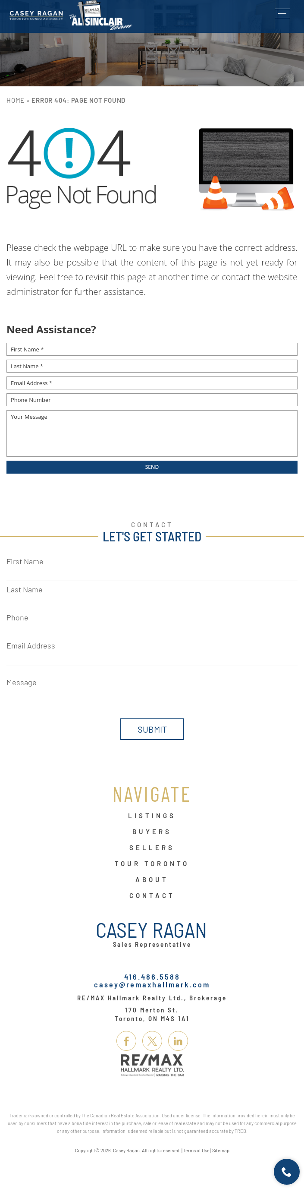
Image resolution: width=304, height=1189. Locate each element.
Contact (152, 895)
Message (21, 682)
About (152, 879)
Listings (152, 816)
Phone (17, 617)
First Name (25, 561)
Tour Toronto (152, 863)
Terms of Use (196, 1150)
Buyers (152, 832)
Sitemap (220, 1150)
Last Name (24, 589)
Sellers (152, 847)
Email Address (30, 645)
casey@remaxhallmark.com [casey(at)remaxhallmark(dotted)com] (152, 984)
